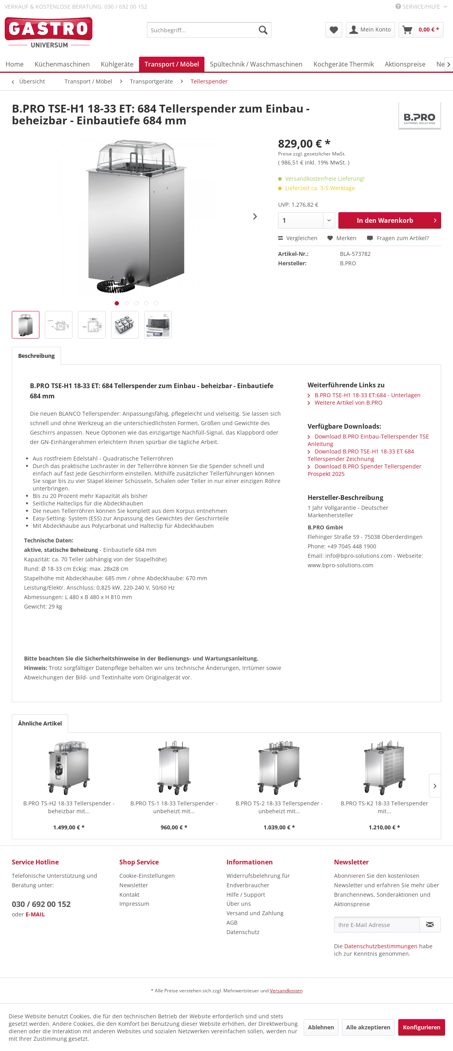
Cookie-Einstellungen (147, 875)
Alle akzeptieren (368, 1027)
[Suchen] (263, 30)
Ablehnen (321, 1027)
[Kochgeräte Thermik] (343, 64)
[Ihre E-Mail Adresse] (377, 925)
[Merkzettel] (333, 30)
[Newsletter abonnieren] (430, 925)
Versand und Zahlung (255, 913)
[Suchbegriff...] (209, 30)
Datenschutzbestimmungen (381, 946)
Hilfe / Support (245, 894)
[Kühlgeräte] (117, 64)
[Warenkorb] (421, 30)
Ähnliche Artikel (40, 723)
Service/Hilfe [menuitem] (418, 6)
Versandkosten (286, 990)
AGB (232, 922)
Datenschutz (243, 932)
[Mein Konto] (370, 30)
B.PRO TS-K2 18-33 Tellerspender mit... (384, 807)
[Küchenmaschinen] (62, 64)
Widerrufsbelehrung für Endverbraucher (258, 880)
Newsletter (133, 885)
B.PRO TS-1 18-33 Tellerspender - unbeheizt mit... (174, 807)
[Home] (14, 64)
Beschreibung (36, 355)
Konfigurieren (421, 1027)
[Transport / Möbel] (171, 64)
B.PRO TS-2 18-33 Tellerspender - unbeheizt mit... (279, 807)
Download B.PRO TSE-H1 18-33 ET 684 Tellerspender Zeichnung (361, 455)
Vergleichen (297, 238)
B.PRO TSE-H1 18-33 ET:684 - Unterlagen (364, 395)
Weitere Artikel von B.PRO (345, 402)
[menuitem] (209, 30)
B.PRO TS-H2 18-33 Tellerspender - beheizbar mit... (69, 807)
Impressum (134, 903)
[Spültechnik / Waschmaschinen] (256, 64)
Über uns (238, 903)
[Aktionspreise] (405, 64)
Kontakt (129, 894)
